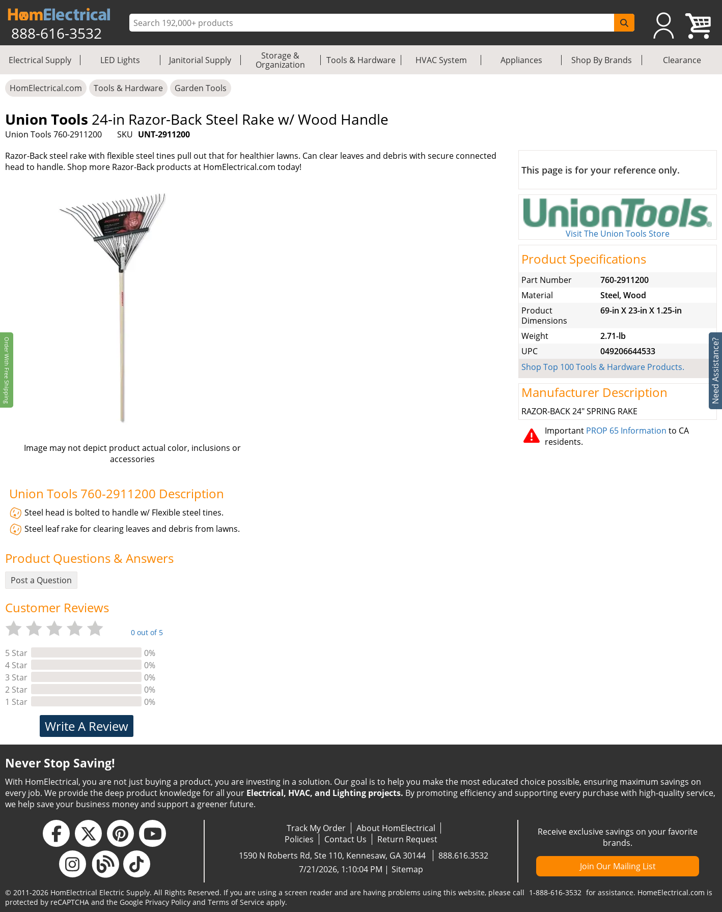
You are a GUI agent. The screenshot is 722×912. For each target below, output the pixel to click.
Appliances (521, 60)
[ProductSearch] (373, 23)
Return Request (407, 839)
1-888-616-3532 (555, 892)
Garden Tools (201, 88)
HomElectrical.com (46, 88)
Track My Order (316, 828)
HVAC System (441, 60)
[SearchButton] (624, 23)
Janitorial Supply (200, 60)
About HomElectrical (395, 828)
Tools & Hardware (361, 60)
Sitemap (407, 869)
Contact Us (345, 839)
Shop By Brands (601, 60)
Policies (299, 839)
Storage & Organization (280, 60)
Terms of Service (236, 902)
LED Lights (120, 60)
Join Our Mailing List (618, 866)
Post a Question (41, 580)
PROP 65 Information (626, 430)
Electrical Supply (40, 60)
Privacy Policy (167, 902)
